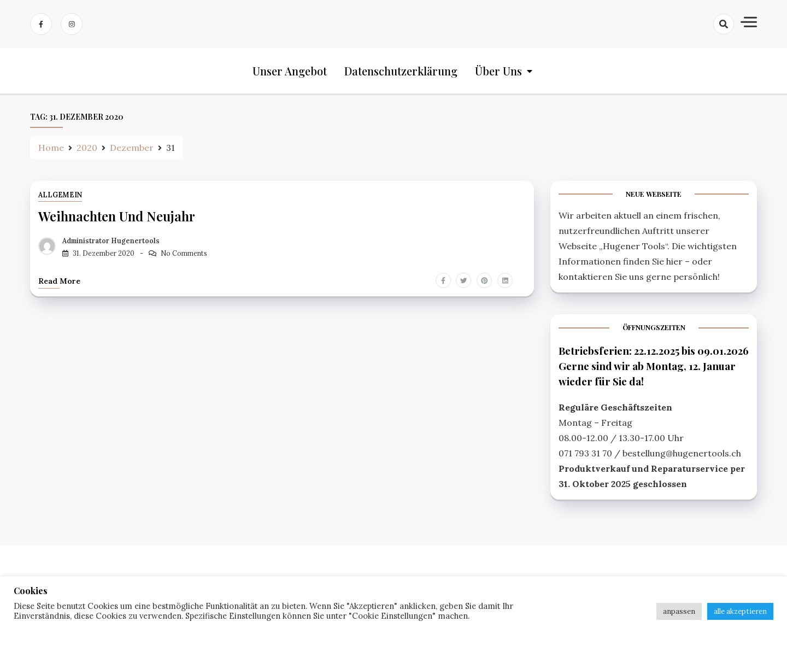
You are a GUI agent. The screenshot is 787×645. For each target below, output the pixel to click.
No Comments (184, 253)
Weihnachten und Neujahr (116, 216)
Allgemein (60, 195)
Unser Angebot (289, 70)
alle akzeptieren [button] (740, 611)
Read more (59, 281)
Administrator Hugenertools (111, 241)
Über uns (498, 70)
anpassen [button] (679, 611)
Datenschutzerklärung (400, 70)
